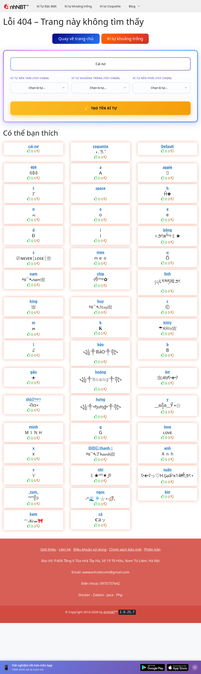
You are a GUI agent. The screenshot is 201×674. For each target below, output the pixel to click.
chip (100, 273)
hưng (100, 399)
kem (33, 514)
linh (167, 273)
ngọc (100, 492)
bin (167, 492)
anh (167, 448)
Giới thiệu (48, 549)
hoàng (100, 372)
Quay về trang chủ (76, 38)
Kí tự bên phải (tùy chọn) (152, 78)
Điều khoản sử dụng (90, 549)
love (167, 426)
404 (33, 167)
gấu (33, 372)
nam (33, 273)
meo (100, 252)
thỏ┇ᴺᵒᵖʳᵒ (33, 399)
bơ (167, 372)
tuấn (167, 469)
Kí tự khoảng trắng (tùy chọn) (95, 78)
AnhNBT (109, 612)
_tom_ (34, 492)
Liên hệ (65, 549)
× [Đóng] (195, 667)
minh (33, 426)
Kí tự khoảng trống (78, 6)
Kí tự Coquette (110, 6)
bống (167, 230)
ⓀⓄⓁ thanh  (100, 448)
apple (167, 167)
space (100, 188)
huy (100, 301)
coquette (100, 146)
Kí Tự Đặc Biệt (47, 6)
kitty (167, 322)
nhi (100, 469)
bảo (100, 344)
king (33, 301)
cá (101, 514)
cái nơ (33, 146)
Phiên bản (152, 549)
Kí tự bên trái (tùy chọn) (29, 78)
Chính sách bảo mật (125, 549)
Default (167, 146)
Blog (136, 6)
